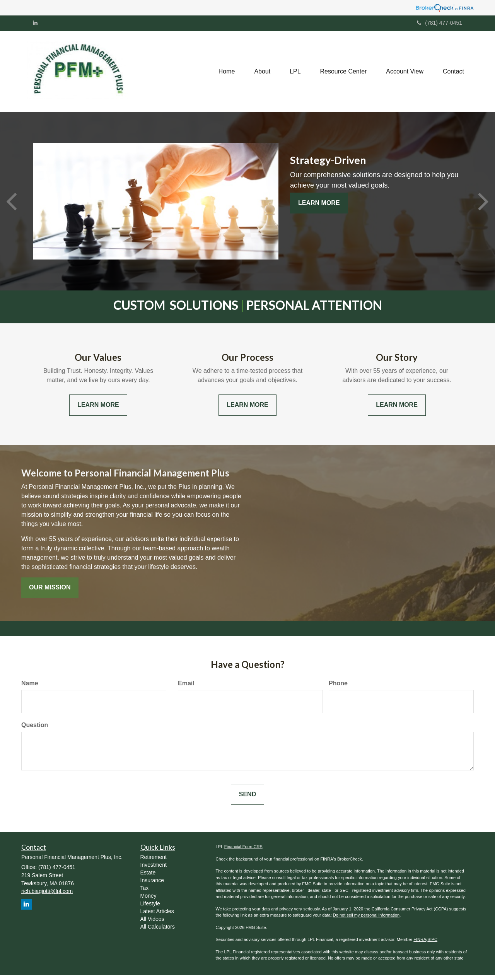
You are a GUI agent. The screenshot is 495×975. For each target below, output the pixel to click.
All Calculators (157, 927)
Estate (148, 872)
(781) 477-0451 (439, 23)
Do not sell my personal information (366, 915)
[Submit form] (247, 794)
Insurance (152, 880)
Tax (144, 888)
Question (34, 725)
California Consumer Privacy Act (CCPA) (410, 909)
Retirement (153, 857)
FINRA (419, 939)
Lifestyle (150, 903)
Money (148, 896)
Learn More (319, 203)
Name (29, 683)
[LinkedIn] (35, 23)
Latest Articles (157, 911)
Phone (338, 683)
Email (186, 683)
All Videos (152, 919)
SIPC (432, 939)
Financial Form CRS (243, 846)
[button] (262, 71)
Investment (153, 865)
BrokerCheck (349, 859)
